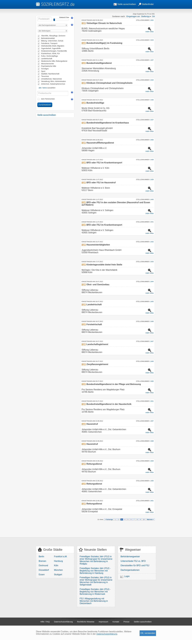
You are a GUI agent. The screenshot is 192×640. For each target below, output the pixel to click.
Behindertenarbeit (48, 38)
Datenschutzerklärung (63, 622)
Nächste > (150, 519)
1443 (152, 261)
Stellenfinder (146, 4)
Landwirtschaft (46, 59)
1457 (152, 421)
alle (40, 88)
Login (127, 576)
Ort (153, 16)
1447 (152, 341)
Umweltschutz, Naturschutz (51, 79)
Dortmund (43, 565)
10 (144, 519)
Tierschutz (45, 76)
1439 (152, 179)
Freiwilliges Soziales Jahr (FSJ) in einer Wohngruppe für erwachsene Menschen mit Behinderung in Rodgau (96, 560)
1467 (152, 60)
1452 (152, 20)
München (58, 570)
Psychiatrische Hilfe (48, 66)
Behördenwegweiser (130, 556)
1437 (152, 120)
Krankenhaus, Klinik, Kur (50, 53)
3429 (152, 40)
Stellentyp (145, 16)
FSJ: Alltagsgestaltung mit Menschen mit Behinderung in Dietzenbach (94, 600)
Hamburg (58, 561)
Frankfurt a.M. (60, 556)
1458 (152, 441)
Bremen (42, 561)
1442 (152, 242)
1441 (152, 222)
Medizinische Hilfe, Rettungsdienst (54, 61)
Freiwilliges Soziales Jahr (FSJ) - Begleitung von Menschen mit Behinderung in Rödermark (95, 591)
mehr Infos (150, 32)
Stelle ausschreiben (125, 4)
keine (45, 88)
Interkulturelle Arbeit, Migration (52, 46)
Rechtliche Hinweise (85, 622)
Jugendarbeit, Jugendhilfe (51, 48)
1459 (152, 461)
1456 (152, 140)
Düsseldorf (44, 570)
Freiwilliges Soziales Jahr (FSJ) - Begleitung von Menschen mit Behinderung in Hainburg (95, 570)
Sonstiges (45, 69)
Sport (43, 71)
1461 (152, 500)
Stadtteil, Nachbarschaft (50, 74)
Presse (126, 622)
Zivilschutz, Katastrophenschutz (53, 84)
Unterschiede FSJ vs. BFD (133, 561)
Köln (56, 565)
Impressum (103, 622)
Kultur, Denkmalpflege (49, 56)
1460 (152, 481)
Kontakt (116, 622)
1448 (152, 361)
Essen (42, 574)
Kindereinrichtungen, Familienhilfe (54, 51)
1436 (152, 100)
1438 (152, 159)
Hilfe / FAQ (45, 622)
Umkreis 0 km (64, 17)
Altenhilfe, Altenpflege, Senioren (53, 36)
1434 (152, 80)
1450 (152, 381)
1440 (152, 199)
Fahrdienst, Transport (49, 43)
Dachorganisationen (130, 570)
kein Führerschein (48, 99)
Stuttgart (58, 574)
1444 (152, 281)
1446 (152, 321)
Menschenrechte (47, 64)
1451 (152, 401)
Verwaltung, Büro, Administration (53, 81)
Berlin (41, 556)
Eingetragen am (133, 16)
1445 (152, 301)
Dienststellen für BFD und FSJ (135, 565)
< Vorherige (109, 519)
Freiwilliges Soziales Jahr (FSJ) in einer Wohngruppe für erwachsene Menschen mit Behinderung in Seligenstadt (96, 581)
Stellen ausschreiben (143, 622)
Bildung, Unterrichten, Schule (52, 41)
